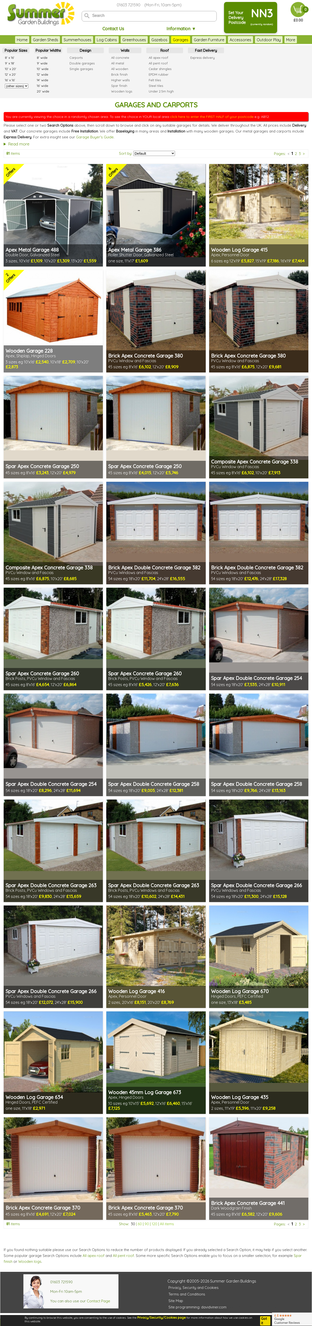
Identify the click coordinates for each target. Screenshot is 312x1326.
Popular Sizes (16, 50)
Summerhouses (77, 39)
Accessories (240, 39)
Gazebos (159, 39)
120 (154, 1224)
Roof (164, 50)
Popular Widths (48, 50)
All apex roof (94, 1255)
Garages (180, 39)
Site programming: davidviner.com (197, 1307)
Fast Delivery (206, 50)
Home (22, 39)
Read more (18, 143)
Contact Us (113, 28)
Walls (125, 50)
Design (85, 50)
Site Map (175, 1300)
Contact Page (98, 1301)
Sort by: (125, 153)
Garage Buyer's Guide (95, 137)
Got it (264, 1320)
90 (147, 1224)
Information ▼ (181, 28)
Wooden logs (29, 1261)
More (290, 39)
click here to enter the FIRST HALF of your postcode (212, 116)
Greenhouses (134, 39)
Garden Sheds (45, 39)
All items (167, 1224)
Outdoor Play (269, 39)
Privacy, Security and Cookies (193, 1287)
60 (140, 1224)
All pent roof (123, 1255)
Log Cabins (107, 39)
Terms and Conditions (186, 1294)
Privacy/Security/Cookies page (161, 1317)
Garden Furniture (209, 39)
